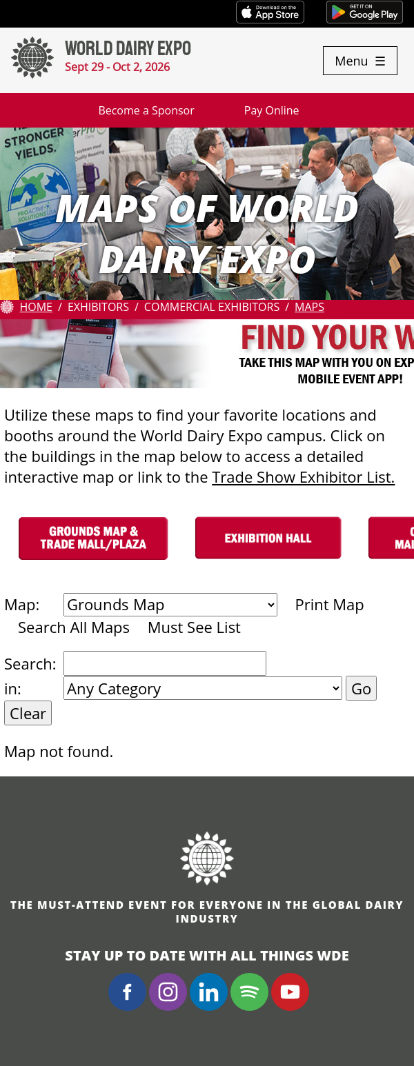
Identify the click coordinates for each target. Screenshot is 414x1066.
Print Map (329, 604)
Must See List (194, 626)
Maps (309, 306)
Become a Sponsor (146, 110)
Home (35, 306)
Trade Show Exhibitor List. (303, 476)
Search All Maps (74, 626)
